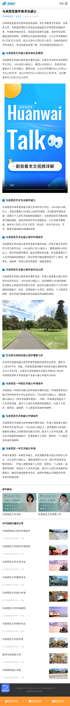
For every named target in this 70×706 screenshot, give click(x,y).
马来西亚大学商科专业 (14, 623)
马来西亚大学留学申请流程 (16, 546)
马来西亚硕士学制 (11, 670)
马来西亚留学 (8, 16)
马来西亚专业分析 (11, 569)
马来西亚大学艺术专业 (14, 562)
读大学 (18, 16)
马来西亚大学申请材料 (14, 608)
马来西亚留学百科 (11, 538)
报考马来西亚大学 (11, 654)
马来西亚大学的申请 (12, 639)
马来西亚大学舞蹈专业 (14, 577)
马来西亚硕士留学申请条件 (16, 531)
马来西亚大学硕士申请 (14, 593)
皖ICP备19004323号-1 (35, 691)
